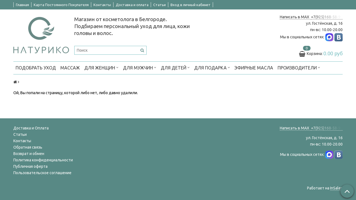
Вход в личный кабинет (190, 5)
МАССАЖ (70, 67)
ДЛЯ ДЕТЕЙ (175, 67)
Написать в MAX (295, 17)
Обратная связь (27, 147)
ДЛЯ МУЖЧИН (139, 67)
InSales (336, 188)
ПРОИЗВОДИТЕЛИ (299, 67)
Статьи (159, 5)
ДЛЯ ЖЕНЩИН (101, 67)
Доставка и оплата (132, 5)
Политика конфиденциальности (43, 160)
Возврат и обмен (28, 153)
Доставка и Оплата (31, 128)
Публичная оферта (30, 166)
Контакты (102, 5)
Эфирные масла (253, 67)
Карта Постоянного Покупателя (61, 5)
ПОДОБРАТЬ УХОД (36, 67)
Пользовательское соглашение (42, 173)
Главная (22, 5)
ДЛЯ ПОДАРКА (212, 67)
